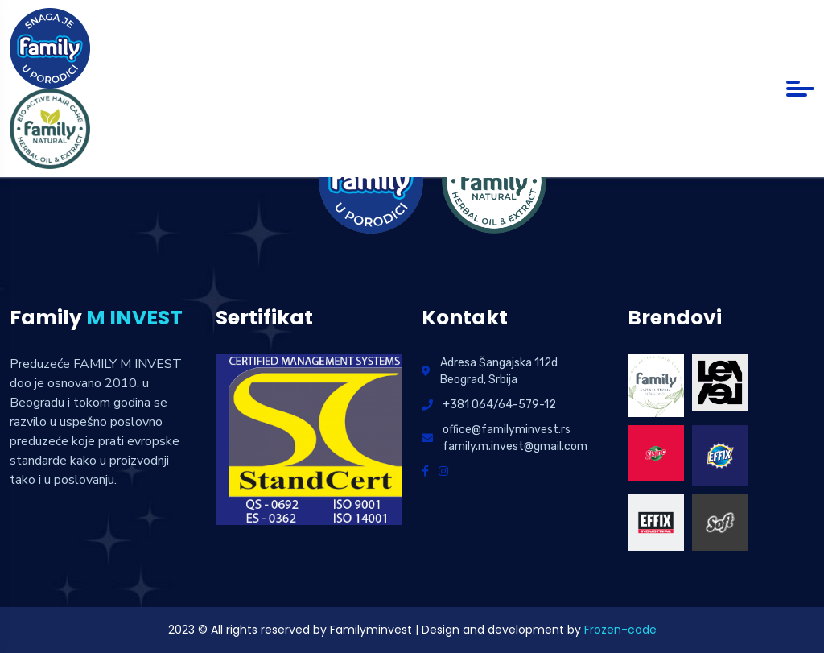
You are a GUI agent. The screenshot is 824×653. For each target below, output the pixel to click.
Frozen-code (620, 630)
